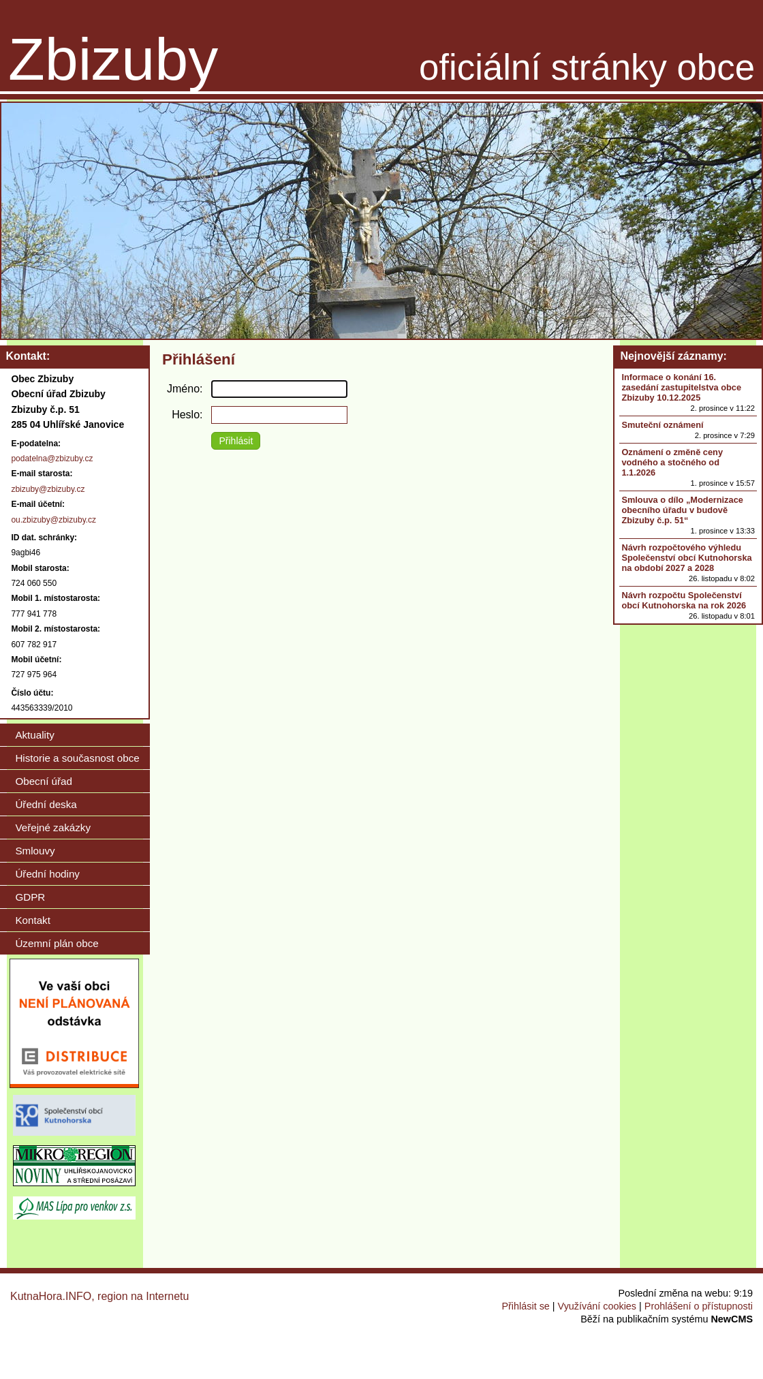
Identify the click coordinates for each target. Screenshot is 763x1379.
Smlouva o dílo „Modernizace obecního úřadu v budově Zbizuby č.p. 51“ (682, 510)
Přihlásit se (525, 1306)
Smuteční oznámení (662, 425)
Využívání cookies (597, 1306)
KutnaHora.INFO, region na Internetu (99, 1296)
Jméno (183, 388)
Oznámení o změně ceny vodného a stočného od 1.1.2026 (672, 462)
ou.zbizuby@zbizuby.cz (53, 520)
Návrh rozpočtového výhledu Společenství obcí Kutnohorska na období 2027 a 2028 (686, 557)
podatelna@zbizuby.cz (52, 458)
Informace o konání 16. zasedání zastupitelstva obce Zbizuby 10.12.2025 (681, 387)
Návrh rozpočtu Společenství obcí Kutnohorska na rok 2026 (683, 600)
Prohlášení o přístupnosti (698, 1306)
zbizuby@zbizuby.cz (47, 489)
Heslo (186, 414)
